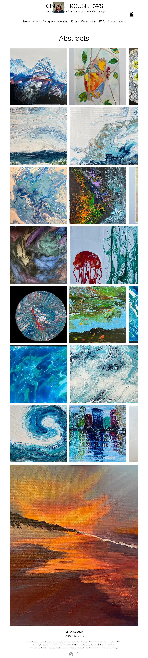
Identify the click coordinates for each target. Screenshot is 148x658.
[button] (132, 14)
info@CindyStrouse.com (74, 636)
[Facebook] (77, 654)
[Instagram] (71, 654)
